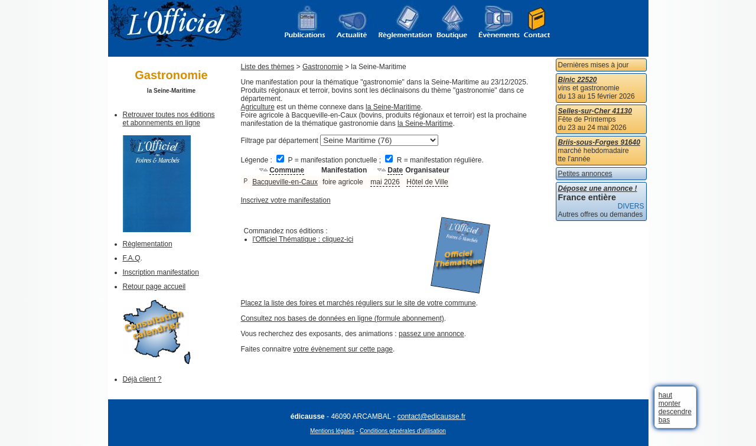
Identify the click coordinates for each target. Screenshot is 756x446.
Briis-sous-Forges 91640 (599, 142)
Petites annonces (585, 174)
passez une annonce (431, 334)
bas (664, 420)
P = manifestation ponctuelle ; (329, 160)
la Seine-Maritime (393, 107)
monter (669, 403)
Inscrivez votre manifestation (286, 200)
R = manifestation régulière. (434, 160)
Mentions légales (332, 431)
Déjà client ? (142, 379)
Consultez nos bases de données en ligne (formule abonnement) (342, 318)
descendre (675, 412)
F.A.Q (132, 258)
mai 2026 (384, 182)
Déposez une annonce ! (597, 188)
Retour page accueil (154, 286)
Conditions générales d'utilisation (403, 431)
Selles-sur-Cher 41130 (595, 111)
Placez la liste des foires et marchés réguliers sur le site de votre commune (358, 303)
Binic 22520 (577, 80)
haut (665, 395)
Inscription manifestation (161, 272)
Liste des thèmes (268, 67)
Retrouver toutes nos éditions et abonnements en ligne (169, 118)
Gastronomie (322, 67)
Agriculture (258, 107)
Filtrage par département (279, 140)
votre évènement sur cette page (343, 349)
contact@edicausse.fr (431, 416)
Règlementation (147, 244)
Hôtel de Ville (427, 182)
